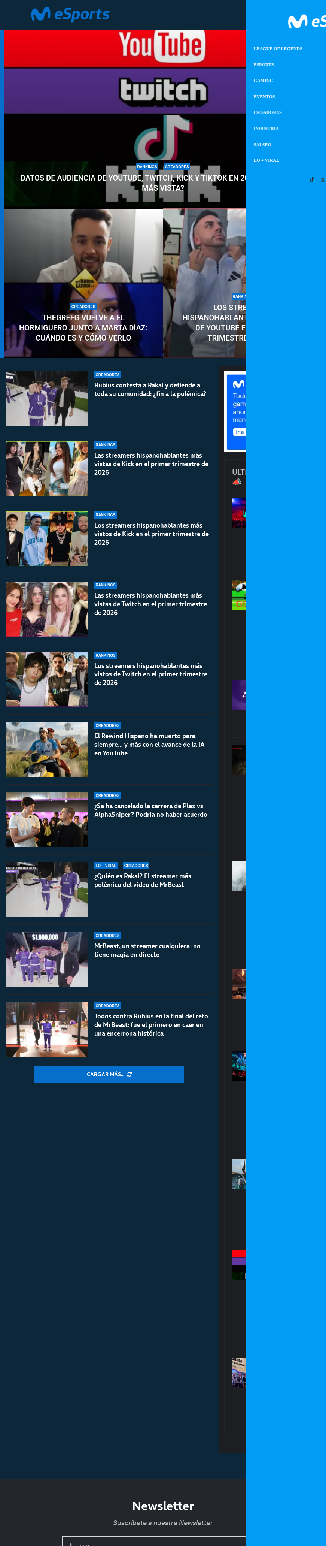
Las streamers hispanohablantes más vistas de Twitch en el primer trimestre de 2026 (150, 604)
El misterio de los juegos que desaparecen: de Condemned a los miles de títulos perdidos (298, 795)
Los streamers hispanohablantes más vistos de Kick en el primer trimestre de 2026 (151, 534)
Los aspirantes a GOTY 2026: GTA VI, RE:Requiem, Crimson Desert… (298, 1002)
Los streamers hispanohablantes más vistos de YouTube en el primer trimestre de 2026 (243, 322)
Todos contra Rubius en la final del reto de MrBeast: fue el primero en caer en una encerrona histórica (151, 1025)
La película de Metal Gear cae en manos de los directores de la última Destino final (298, 907)
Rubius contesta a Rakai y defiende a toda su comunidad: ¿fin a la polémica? (150, 389)
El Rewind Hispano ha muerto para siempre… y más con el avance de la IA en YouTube (149, 744)
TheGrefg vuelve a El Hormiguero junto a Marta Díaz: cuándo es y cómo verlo (83, 327)
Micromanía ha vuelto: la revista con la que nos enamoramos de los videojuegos (298, 1391)
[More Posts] (109, 1074)
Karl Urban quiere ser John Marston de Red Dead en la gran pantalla (298, 1196)
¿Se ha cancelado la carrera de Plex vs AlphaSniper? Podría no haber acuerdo (150, 810)
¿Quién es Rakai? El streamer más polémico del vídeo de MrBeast (142, 880)
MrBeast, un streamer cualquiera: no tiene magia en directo (147, 950)
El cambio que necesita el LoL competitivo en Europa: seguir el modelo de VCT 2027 (298, 1097)
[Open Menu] (291, 15)
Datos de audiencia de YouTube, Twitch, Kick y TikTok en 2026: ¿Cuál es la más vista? (163, 183)
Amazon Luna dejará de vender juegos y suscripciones (298, 705)
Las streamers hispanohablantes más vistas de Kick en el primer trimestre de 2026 (151, 464)
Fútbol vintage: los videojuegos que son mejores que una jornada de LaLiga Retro (298, 622)
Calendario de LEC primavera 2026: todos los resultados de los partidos (298, 531)
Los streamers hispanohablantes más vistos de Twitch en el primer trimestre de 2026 (150, 674)
